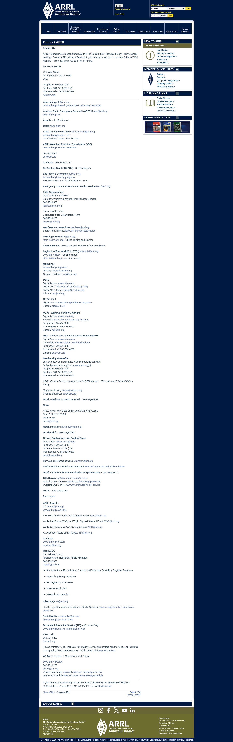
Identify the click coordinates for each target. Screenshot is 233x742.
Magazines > (174, 80)
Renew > (161, 74)
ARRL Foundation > (166, 87)
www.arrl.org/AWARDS (54, 510)
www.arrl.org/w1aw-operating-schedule (83, 675)
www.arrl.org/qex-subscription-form (72, 342)
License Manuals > (165, 101)
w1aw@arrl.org (50, 668)
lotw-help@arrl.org (89, 251)
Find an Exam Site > (166, 108)
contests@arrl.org (52, 545)
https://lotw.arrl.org (52, 258)
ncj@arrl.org (58, 330)
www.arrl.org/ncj (66, 316)
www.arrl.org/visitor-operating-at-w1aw (82, 672)
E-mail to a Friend (166, 731)
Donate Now (164, 718)
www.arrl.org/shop (66, 441)
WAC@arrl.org (95, 527)
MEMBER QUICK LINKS (159, 69)
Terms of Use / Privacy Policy (171, 728)
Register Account (122, 9)
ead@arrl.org (74, 174)
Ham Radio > (163, 50)
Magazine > (167, 56)
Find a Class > (163, 98)
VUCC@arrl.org (98, 515)
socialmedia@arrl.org (68, 616)
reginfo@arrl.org (51, 564)
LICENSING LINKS (155, 93)
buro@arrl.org (80, 478)
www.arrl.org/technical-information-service (64, 628)
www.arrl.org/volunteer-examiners (60, 147)
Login (119, 6)
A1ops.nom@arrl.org (81, 532)
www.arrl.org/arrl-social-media (58, 619)
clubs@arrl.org (57, 126)
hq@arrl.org (49, 95)
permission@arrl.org (82, 461)
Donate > (161, 77)
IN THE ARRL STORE (157, 117)
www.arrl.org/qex (66, 339)
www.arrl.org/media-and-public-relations (105, 466)
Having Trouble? (134, 695)
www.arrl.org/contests (54, 542)
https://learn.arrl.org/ (53, 240)
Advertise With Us (166, 723)
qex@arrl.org (58, 352)
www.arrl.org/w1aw (52, 661)
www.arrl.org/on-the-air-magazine (75, 302)
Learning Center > (165, 84)
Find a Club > (163, 59)
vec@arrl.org (49, 156)
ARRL (73, 9)
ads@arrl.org (62, 102)
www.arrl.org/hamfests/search (80, 230)
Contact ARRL (165, 726)
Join (161, 721)
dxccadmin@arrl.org (53, 506)
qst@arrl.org (58, 293)
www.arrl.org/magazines (55, 267)
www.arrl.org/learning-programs (59, 177)
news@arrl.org (50, 421)
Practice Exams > (165, 104)
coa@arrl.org (69, 274)
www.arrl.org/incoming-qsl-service (83, 481)
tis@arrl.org (49, 641)
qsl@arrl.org (63, 478)
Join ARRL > (162, 63)
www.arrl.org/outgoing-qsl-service (83, 485)
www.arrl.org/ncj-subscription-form (71, 319)
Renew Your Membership (174, 721)
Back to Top (135, 692)
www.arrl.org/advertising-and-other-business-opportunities (72, 105)
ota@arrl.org (58, 306)
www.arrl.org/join (83, 365)
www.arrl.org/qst (66, 283)
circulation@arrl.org (62, 270)
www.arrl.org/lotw (52, 254)
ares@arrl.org (101, 111)
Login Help (119, 14)
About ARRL (48, 692)
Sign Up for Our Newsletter (170, 733)
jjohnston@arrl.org (52, 205)
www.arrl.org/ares (52, 114)
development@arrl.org (83, 131)
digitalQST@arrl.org (74, 290)
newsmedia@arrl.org (70, 426)
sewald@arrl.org (51, 221)
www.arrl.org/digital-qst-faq (74, 286)
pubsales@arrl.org (52, 455)
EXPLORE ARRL (52, 703)
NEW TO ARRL (153, 41)
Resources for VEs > (166, 111)
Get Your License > (165, 53)
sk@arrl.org (62, 601)
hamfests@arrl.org (80, 227)
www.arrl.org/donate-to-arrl (56, 135)
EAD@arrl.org (68, 236)
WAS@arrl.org (111, 521)
